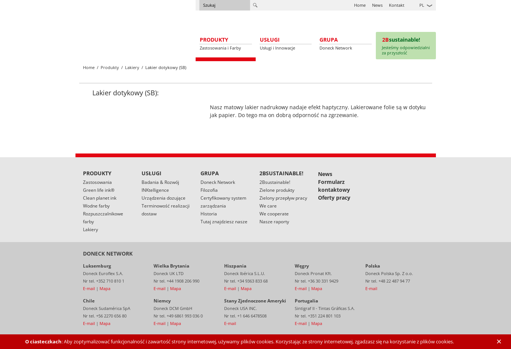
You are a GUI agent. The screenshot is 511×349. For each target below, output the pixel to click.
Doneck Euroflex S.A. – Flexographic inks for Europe (112, 28)
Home (360, 5)
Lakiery (132, 67)
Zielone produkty (276, 190)
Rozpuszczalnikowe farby (103, 218)
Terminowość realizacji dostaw (166, 210)
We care (268, 206)
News (377, 5)
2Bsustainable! (274, 182)
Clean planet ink (99, 198)
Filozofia (209, 190)
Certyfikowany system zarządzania (223, 202)
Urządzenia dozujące (163, 198)
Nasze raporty (274, 221)
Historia (208, 214)
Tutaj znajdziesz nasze (223, 221)
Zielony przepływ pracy (283, 198)
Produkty (110, 67)
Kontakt (396, 5)
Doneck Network (217, 182)
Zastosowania (97, 182)
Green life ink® (99, 190)
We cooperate (274, 214)
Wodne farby (96, 206)
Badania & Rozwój (160, 182)
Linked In (430, 177)
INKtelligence (155, 190)
